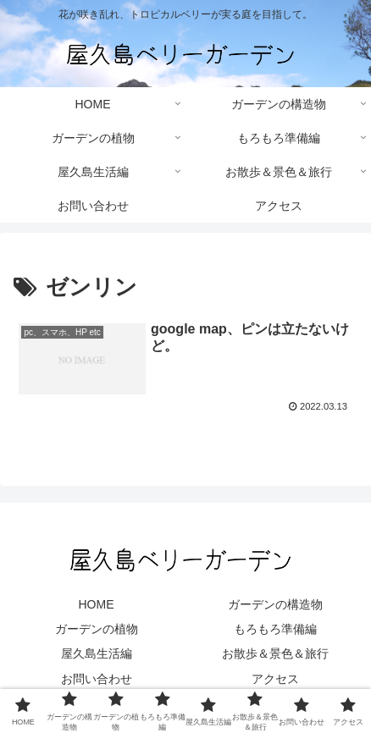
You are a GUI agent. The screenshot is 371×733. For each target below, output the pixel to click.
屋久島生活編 (96, 653)
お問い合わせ (96, 679)
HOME (96, 604)
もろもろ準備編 (275, 629)
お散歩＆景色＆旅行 (275, 653)
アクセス (275, 679)
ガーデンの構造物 (275, 604)
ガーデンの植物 (96, 629)
